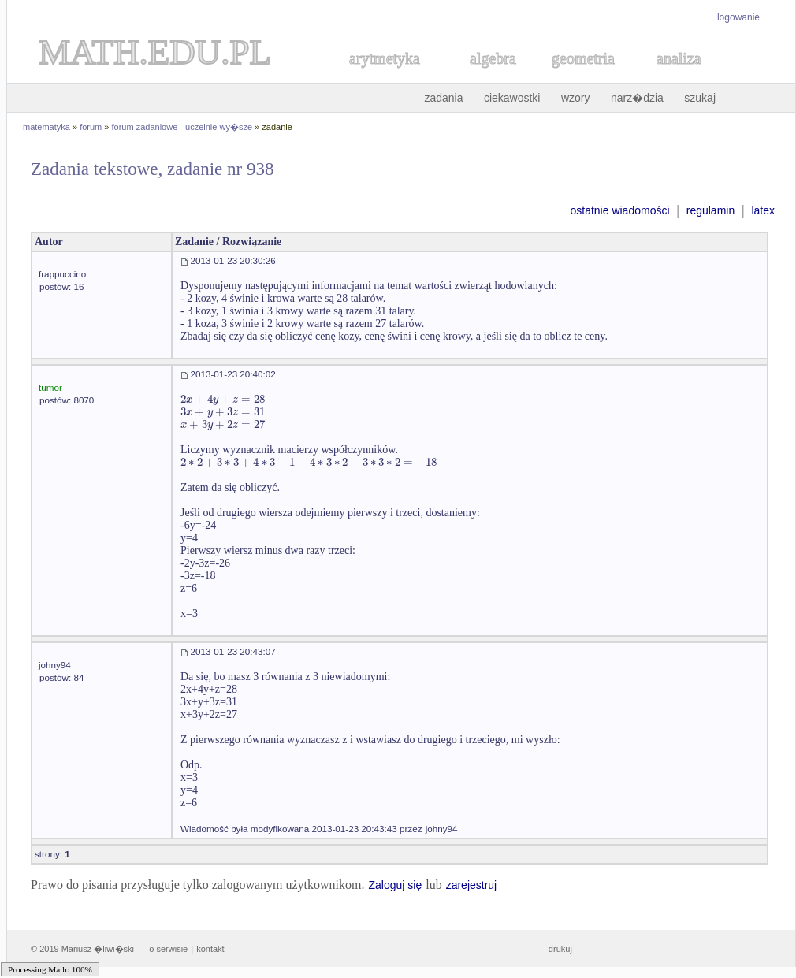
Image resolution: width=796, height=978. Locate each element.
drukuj (560, 949)
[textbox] (222, 399)
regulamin (710, 210)
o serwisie (168, 949)
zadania (443, 97)
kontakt (210, 949)
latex (763, 210)
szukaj (700, 97)
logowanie (738, 17)
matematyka (46, 127)
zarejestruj (471, 885)
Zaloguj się (395, 885)
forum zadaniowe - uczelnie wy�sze (182, 127)
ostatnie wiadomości (619, 210)
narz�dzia (637, 97)
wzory (575, 97)
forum (91, 127)
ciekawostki (512, 97)
